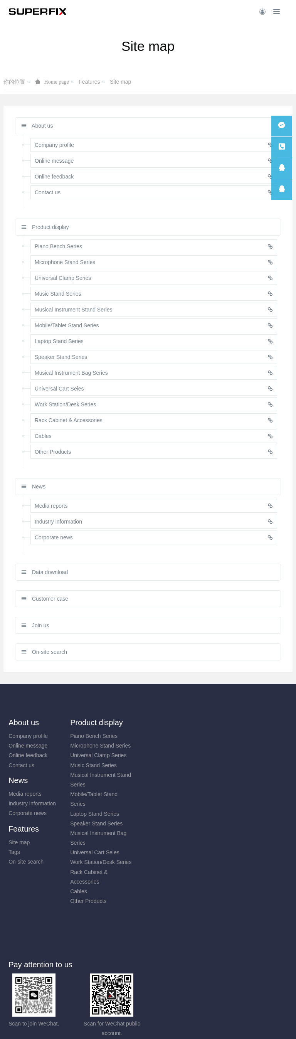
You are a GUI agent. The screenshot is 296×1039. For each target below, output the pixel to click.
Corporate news (172, 755)
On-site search (44, 652)
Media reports (169, 736)
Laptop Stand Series (105, 814)
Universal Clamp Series (109, 755)
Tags (231, 746)
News (33, 486)
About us (37, 126)
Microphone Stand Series (111, 746)
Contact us (21, 765)
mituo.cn (194, 1022)
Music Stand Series (104, 765)
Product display (45, 227)
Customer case (44, 599)
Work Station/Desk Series (111, 862)
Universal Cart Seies (105, 852)
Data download (44, 572)
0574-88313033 (185, 934)
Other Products (99, 901)
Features (89, 82)
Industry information (176, 746)
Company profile (28, 736)
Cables (89, 891)
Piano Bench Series (104, 736)
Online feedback (27, 755)
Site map (120, 82)
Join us (35, 625)
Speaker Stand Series (107, 823)
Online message (27, 746)
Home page (56, 81)
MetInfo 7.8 (135, 1022)
